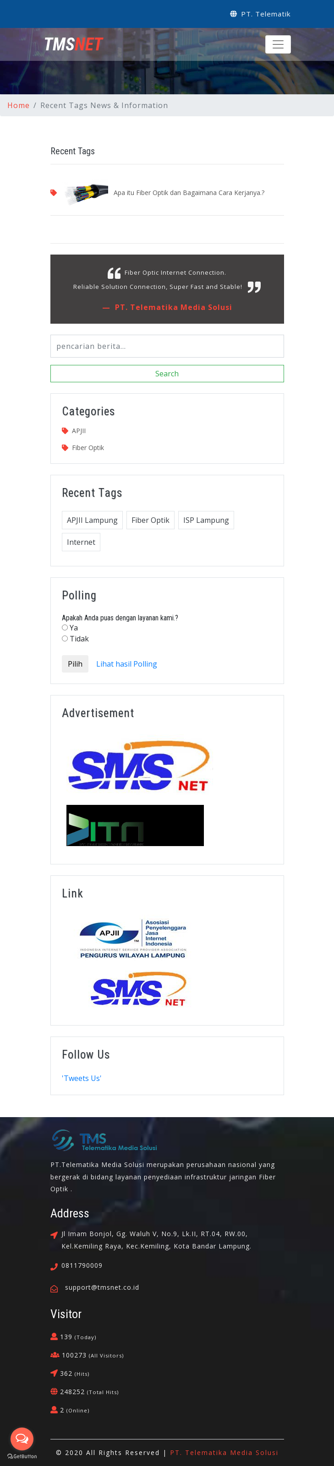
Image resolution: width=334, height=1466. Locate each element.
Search (167, 374)
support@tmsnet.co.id (102, 1287)
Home (18, 105)
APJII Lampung (92, 520)
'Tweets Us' (82, 1078)
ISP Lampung (206, 520)
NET (73, 44)
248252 (88, 1391)
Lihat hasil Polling (126, 664)
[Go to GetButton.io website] (22, 1457)
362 (73, 1373)
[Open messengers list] (22, 1439)
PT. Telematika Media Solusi (172, 307)
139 (77, 1336)
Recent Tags (72, 151)
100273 (92, 1355)
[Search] (167, 346)
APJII (79, 430)
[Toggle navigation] (278, 44)
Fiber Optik (88, 447)
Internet (81, 542)
